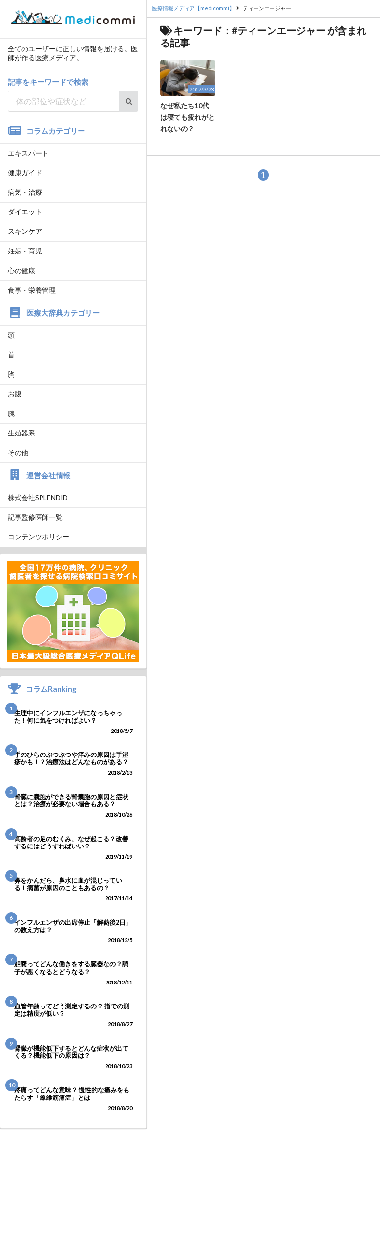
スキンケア (25, 231)
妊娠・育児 (25, 251)
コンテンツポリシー (38, 536)
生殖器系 (21, 433)
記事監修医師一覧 (35, 517)
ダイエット (25, 211)
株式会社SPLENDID (38, 497)
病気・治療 (25, 192)
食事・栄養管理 (32, 290)
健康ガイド (25, 172)
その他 (18, 452)
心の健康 (21, 270)
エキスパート (28, 153)
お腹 (14, 393)
